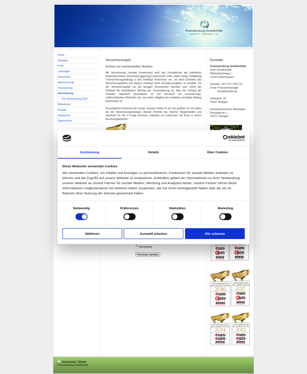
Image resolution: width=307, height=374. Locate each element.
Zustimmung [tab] (89, 152)
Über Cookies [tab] (217, 152)
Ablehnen (92, 233)
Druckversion (67, 361)
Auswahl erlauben (153, 233)
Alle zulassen (215, 233)
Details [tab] (153, 152)
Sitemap (82, 361)
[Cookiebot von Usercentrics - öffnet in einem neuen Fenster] (226, 138)
